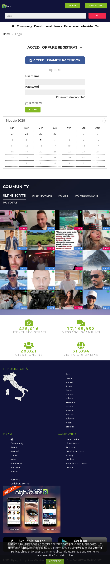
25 (12, 157)
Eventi (38, 26)
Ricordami (35, 103)
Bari (68, 374)
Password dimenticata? (70, 97)
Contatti (70, 467)
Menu (8, 7)
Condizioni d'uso (75, 451)
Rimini (69, 422)
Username (32, 76)
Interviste (87, 26)
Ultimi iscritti (14, 195)
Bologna (70, 402)
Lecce (69, 378)
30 (55, 133)
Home (7, 34)
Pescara (70, 414)
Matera (69, 394)
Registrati (96, 5)
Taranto (70, 390)
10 (97, 139)
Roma (69, 386)
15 (69, 145)
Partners (15, 479)
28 (26, 133)
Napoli (69, 382)
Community (24, 26)
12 (26, 145)
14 (55, 145)
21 (55, 151)
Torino (69, 406)
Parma (69, 410)
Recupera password (77, 463)
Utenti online (42, 195)
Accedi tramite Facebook (55, 60)
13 (40, 145)
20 (40, 151)
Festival (15, 451)
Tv (96, 26)
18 (12, 151)
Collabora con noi (20, 483)
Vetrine (14, 471)
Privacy (69, 455)
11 (12, 145)
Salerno (70, 418)
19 (26, 151)
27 (12, 133)
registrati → (70, 47)
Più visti (63, 195)
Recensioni (71, 26)
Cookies (70, 459)
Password (32, 86)
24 (97, 151)
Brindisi (70, 426)
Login (72, 5)
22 (69, 151)
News (58, 26)
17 (97, 145)
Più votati (10, 202)
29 (40, 133)
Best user (71, 447)
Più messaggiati (86, 195)
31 (97, 157)
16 (83, 145)
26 (26, 157)
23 (83, 151)
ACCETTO (55, 561)
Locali (48, 26)
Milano (69, 398)
